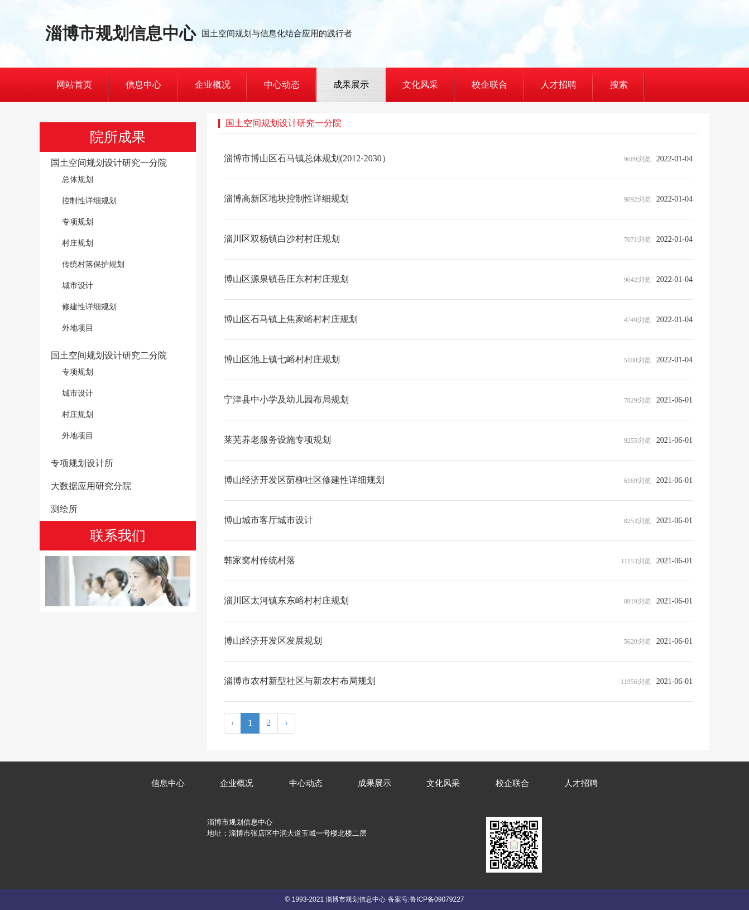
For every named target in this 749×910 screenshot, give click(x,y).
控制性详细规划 (89, 200)
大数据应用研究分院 (91, 486)
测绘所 (64, 509)
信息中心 (143, 84)
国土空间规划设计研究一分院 (109, 162)
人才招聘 (559, 84)
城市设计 (77, 285)
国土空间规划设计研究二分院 (109, 355)
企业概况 (213, 84)
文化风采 (420, 84)
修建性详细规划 (89, 306)
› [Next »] (286, 722)
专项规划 (77, 221)
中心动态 (282, 84)
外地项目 (77, 327)
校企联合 (489, 84)
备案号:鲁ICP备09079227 (426, 899)
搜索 (619, 84)
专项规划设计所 (82, 463)
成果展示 (351, 84)
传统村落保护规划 (93, 264)
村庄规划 (77, 242)
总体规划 (77, 179)
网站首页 (74, 84)
